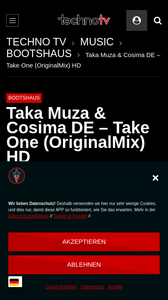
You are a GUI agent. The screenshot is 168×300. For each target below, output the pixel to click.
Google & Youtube (70, 216)
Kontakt (115, 287)
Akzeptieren (83, 241)
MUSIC (97, 42)
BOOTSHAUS (39, 53)
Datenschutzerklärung (28, 216)
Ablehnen (84, 264)
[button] (155, 178)
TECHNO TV (36, 42)
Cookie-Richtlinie (61, 287)
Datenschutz (92, 287)
